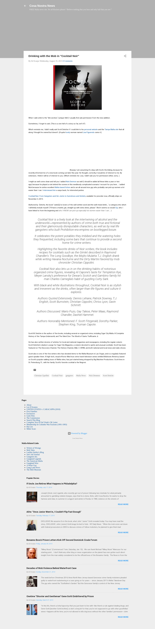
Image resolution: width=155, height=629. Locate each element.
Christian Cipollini (41, 376)
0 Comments (68, 61)
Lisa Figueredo (88, 132)
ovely (68, 132)
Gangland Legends (34, 459)
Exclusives (31, 414)
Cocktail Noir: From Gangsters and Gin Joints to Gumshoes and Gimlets (57, 196)
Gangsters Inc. (32, 457)
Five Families (32, 411)
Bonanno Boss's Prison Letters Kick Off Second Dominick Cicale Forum (62, 540)
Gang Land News (33, 468)
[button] (125, 56)
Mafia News (81, 376)
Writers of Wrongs (34, 448)
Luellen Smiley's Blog (35, 452)
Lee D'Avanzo (32, 407)
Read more (123, 504)
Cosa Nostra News (42, 5)
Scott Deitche (108, 376)
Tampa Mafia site (111, 129)
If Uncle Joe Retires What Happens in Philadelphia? (52, 483)
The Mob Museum (34, 470)
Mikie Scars (31, 429)
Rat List (30, 427)
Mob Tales (31, 450)
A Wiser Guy (32, 465)
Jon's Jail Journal (33, 454)
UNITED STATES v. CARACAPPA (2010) (43, 409)
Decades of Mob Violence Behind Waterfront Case (51, 568)
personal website (91, 129)
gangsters (69, 376)
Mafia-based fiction (62, 187)
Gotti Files (31, 416)
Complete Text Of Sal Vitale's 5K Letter (42, 422)
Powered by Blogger (77, 433)
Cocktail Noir (57, 376)
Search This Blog (33, 420)
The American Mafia (35, 461)
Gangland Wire (32, 463)
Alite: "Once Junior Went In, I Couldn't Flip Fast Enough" (54, 512)
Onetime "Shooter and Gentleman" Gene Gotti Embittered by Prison (60, 596)
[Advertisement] (77, 32)
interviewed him (49, 190)
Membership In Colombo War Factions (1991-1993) (47, 424)
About (29, 405)
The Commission (33, 418)
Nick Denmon (71, 181)
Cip (116, 208)
